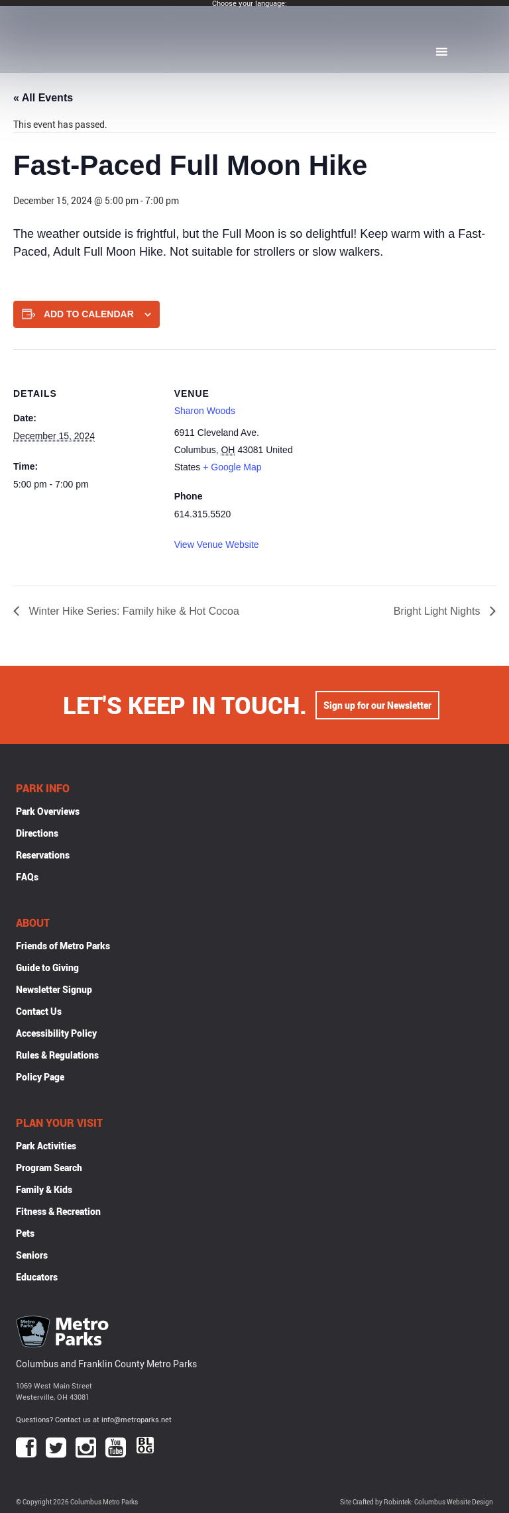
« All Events (43, 97)
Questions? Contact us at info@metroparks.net (94, 1419)
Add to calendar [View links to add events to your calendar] (89, 314)
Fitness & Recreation (58, 1211)
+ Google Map (232, 467)
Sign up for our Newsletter (377, 705)
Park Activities (46, 1145)
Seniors (32, 1255)
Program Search (49, 1167)
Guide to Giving (47, 967)
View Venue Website (216, 544)
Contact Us (39, 1011)
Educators (37, 1277)
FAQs (27, 876)
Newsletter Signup (54, 989)
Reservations (43, 855)
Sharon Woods (204, 410)
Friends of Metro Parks (63, 945)
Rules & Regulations (57, 1055)
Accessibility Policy (56, 1033)
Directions (37, 833)
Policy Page (40, 1076)
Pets (25, 1233)
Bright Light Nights (438, 611)
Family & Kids (44, 1189)
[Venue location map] (405, 441)
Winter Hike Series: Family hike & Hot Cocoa (132, 611)
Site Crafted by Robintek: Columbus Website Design (416, 1502)
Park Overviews (48, 811)
